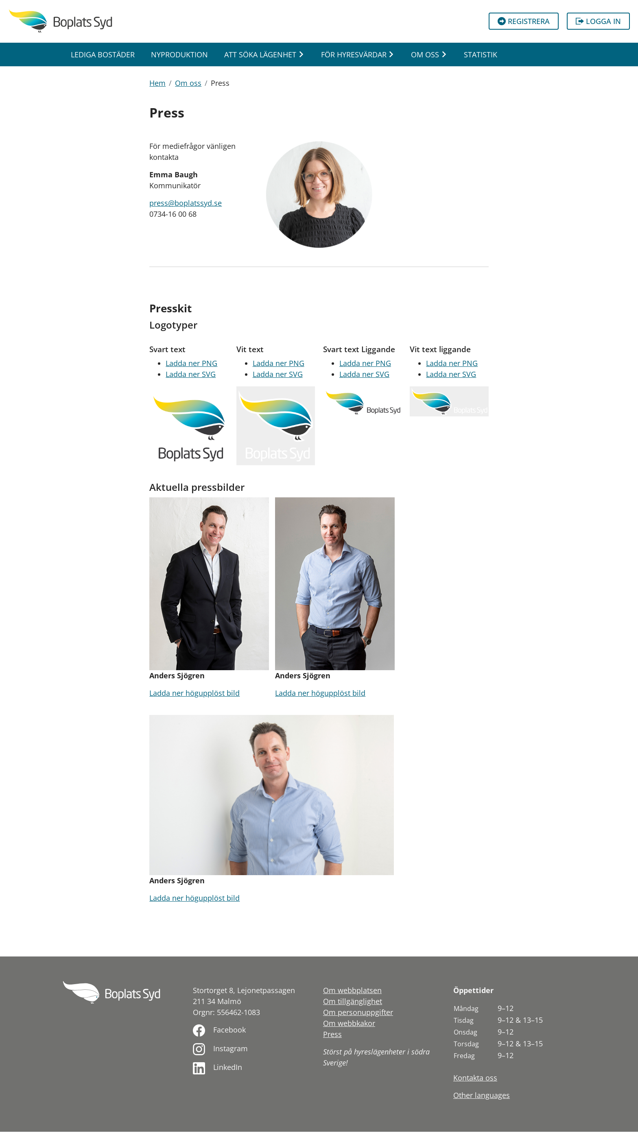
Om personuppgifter (358, 1015)
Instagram (230, 1052)
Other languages (481, 1098)
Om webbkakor (349, 1026)
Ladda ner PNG (191, 366)
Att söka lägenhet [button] (260, 57)
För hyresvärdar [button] (354, 57)
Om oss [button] (425, 57)
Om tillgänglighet (352, 1004)
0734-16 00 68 (173, 217)
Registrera (524, 23)
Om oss (188, 86)
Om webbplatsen (352, 993)
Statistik (480, 57)
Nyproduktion (179, 57)
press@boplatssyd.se (185, 206)
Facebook (229, 1033)
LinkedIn (227, 1070)
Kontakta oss (475, 1081)
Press (332, 1037)
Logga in (598, 23)
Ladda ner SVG (191, 377)
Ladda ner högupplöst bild (194, 696)
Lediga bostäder (103, 57)
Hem (157, 86)
